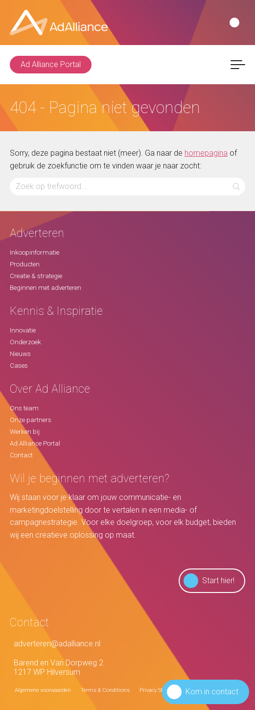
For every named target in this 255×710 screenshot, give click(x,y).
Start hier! (209, 580)
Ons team (24, 408)
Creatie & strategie (36, 276)
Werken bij (25, 431)
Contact (21, 455)
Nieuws (20, 353)
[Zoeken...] (127, 186)
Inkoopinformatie (34, 252)
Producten (25, 264)
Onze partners (30, 420)
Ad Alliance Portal (51, 64)
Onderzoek (25, 342)
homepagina (206, 153)
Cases (19, 365)
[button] (236, 186)
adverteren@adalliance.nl (55, 643)
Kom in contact (202, 692)
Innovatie (23, 330)
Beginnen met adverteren (45, 287)
